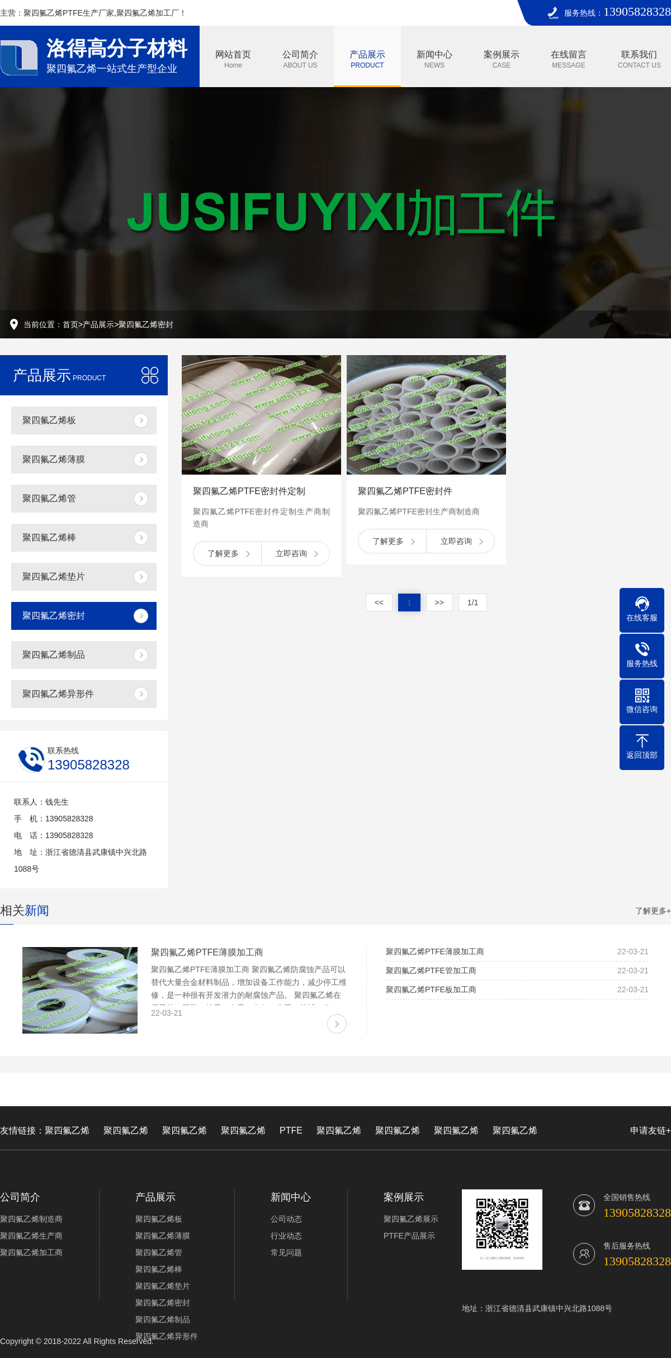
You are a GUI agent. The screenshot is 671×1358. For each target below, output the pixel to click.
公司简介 (300, 59)
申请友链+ (650, 1130)
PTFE (291, 1130)
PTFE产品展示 (409, 1235)
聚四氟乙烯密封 (146, 324)
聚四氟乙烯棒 (49, 537)
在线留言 (569, 59)
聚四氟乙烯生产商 (31, 1235)
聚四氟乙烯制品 (53, 654)
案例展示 (501, 59)
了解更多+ (653, 910)
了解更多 (223, 553)
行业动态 (286, 1235)
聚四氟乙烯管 (49, 498)
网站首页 (233, 59)
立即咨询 (291, 553)
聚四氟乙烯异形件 (58, 694)
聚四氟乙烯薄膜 (53, 459)
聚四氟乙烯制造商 (31, 1218)
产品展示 (367, 59)
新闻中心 (434, 59)
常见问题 (286, 1252)
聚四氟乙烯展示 (411, 1218)
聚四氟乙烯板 (49, 420)
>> (439, 602)
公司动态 (286, 1218)
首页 (70, 324)
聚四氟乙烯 (67, 1130)
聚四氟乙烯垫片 (53, 576)
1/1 (472, 602)
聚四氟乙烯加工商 (31, 1252)
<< (379, 602)
